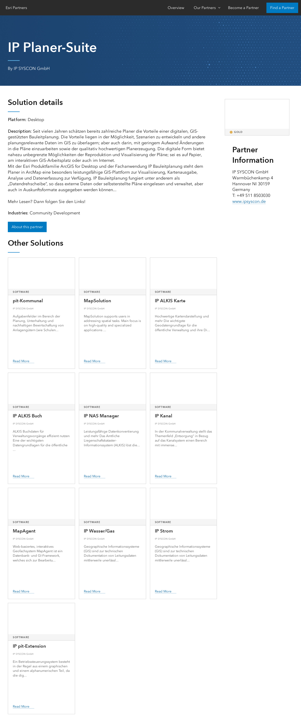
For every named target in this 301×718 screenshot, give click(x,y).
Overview (176, 7)
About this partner (27, 227)
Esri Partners (16, 7)
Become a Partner (243, 7)
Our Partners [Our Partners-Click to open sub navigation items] (205, 7)
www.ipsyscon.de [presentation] (249, 201)
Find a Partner (282, 7)
